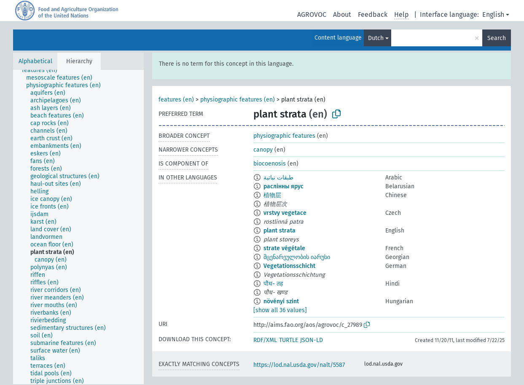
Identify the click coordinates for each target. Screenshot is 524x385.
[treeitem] (43, 70)
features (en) (176, 99)
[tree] (78, 227)
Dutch (376, 38)
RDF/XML (265, 340)
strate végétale (284, 248)
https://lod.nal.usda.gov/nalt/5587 (299, 365)
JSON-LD (311, 340)
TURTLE (288, 340)
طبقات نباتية (278, 177)
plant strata (279, 230)
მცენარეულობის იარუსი (296, 257)
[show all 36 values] (280, 310)
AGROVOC (311, 15)
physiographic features (284, 135)
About (342, 15)
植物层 (272, 195)
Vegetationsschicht (289, 266)
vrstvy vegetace (284, 213)
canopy (263, 149)
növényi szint (281, 301)
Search (496, 38)
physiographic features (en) (237, 99)
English (493, 15)
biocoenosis (269, 163)
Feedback (372, 15)
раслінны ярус (283, 186)
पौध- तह (273, 283)
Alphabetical (35, 61)
